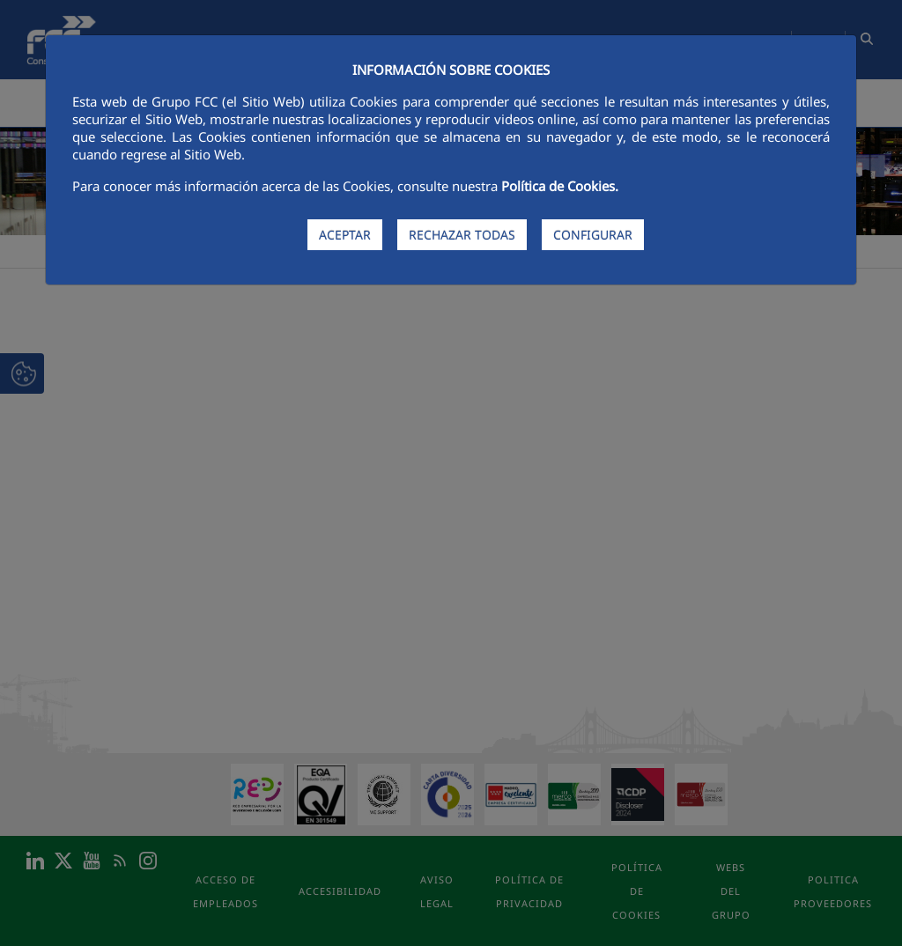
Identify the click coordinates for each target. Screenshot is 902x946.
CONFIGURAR (592, 234)
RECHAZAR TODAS (462, 234)
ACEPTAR (345, 234)
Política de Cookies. (559, 186)
